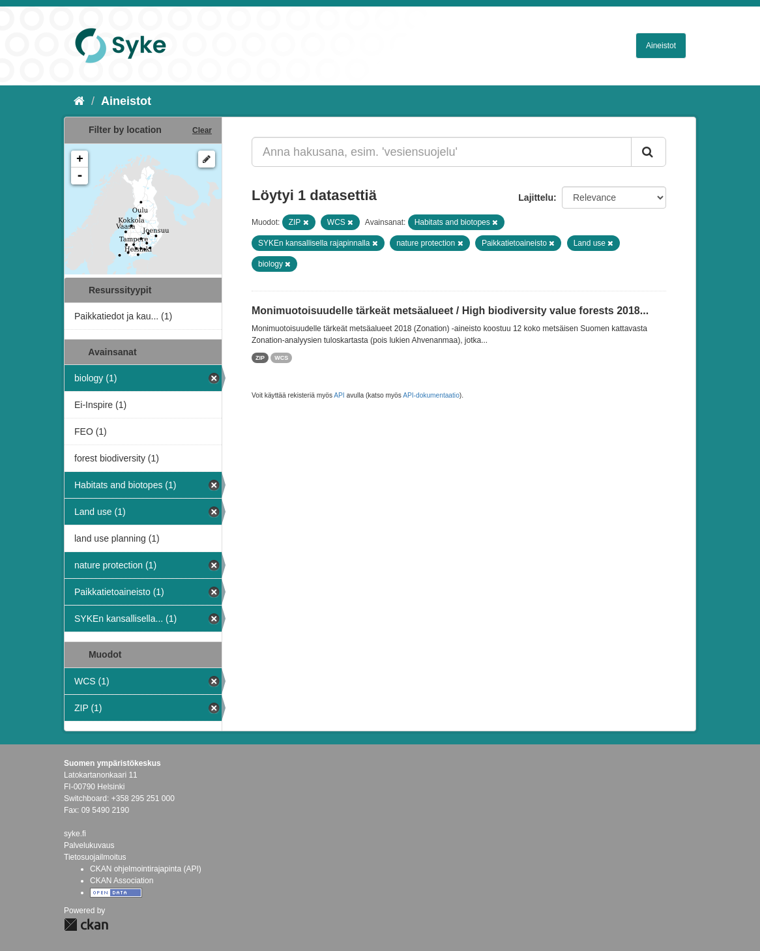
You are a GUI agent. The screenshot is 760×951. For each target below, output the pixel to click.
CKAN (86, 924)
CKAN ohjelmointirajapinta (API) (145, 868)
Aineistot (661, 45)
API (339, 395)
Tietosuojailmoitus (95, 857)
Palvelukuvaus (89, 845)
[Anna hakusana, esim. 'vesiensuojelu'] (442, 152)
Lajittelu (535, 197)
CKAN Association (121, 880)
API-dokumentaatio (431, 395)
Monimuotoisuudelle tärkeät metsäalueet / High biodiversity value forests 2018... (450, 310)
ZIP (260, 358)
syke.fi (75, 833)
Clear (202, 130)
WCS (281, 358)
